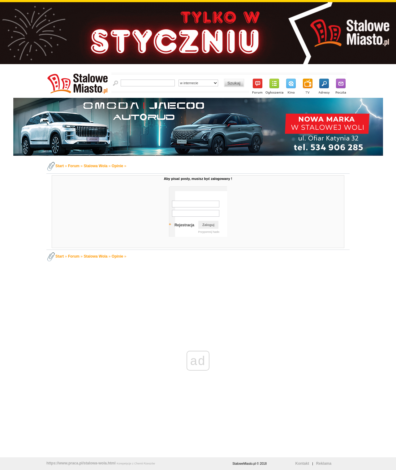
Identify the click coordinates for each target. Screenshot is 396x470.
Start (59, 166)
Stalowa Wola (95, 166)
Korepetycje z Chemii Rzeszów (136, 463)
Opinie (117, 166)
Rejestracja (184, 225)
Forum (74, 166)
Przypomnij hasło (208, 231)
